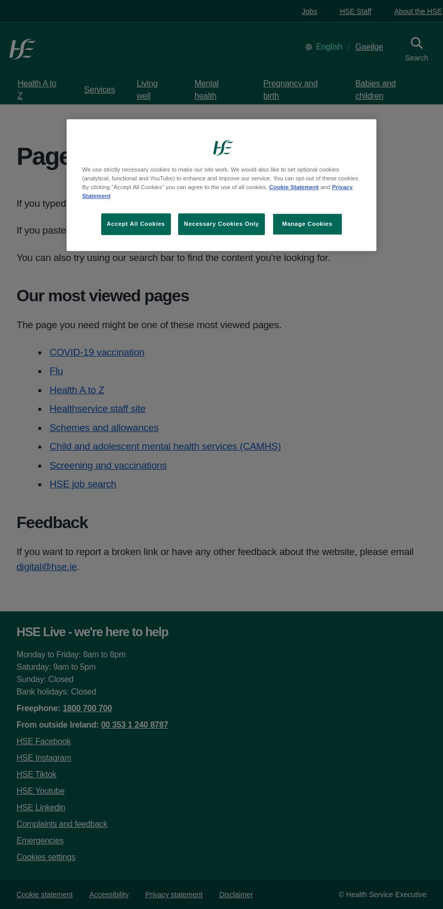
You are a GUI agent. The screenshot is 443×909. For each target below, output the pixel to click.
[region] (221, 185)
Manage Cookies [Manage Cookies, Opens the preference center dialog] (307, 224)
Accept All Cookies (136, 224)
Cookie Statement (294, 187)
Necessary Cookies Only (221, 224)
